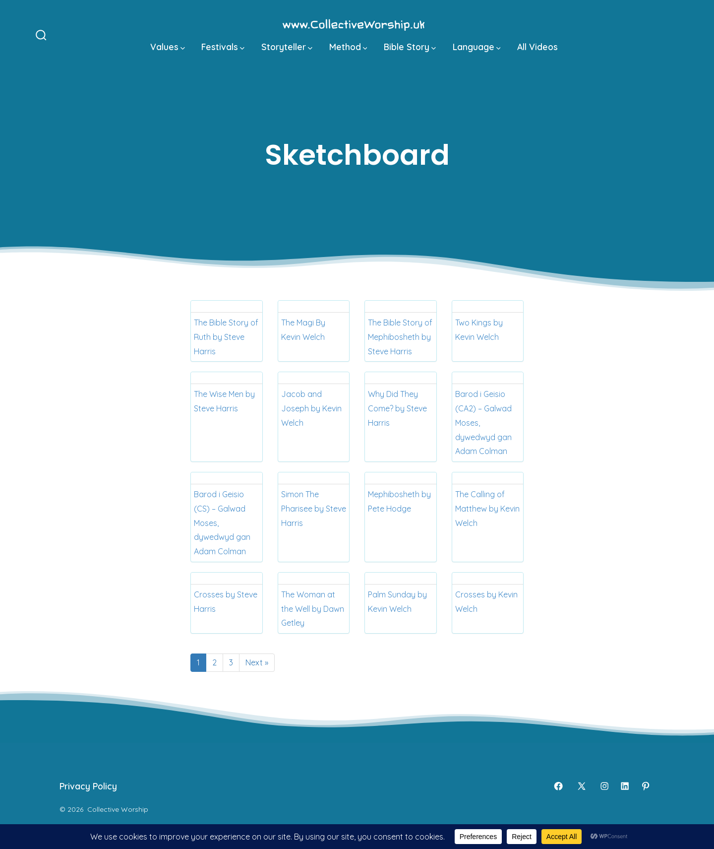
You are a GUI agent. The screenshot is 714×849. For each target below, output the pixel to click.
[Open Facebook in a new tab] (558, 786)
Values (167, 46)
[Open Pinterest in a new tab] (645, 786)
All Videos (537, 46)
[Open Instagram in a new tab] (604, 786)
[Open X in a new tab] (581, 786)
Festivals (222, 46)
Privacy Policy (88, 786)
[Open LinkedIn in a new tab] (625, 786)
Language (477, 46)
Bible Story (410, 46)
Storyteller (286, 46)
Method (348, 46)
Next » (256, 662)
